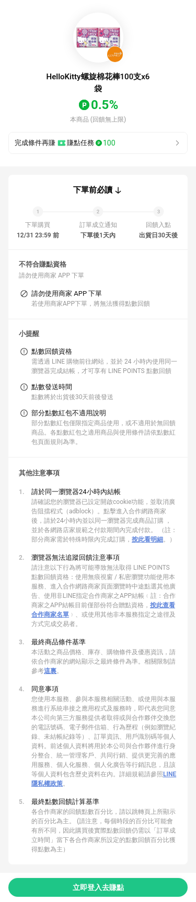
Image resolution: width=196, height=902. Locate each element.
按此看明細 (147, 539)
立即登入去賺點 (98, 887)
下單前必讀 (92, 190)
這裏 (50, 671)
